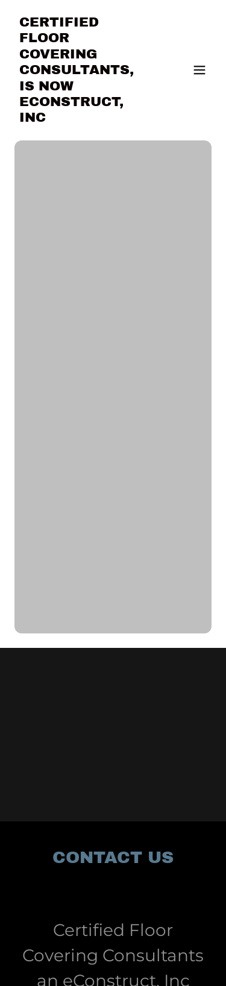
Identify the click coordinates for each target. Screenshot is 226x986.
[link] (83, 118)
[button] (199, 70)
